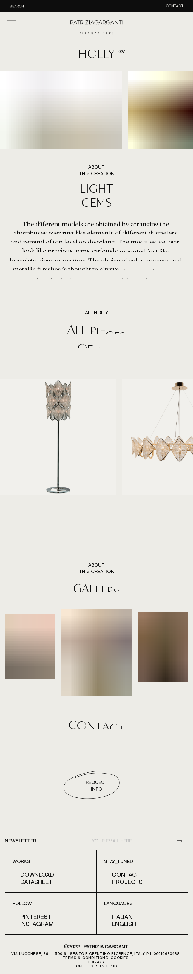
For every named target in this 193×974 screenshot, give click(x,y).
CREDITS (85, 966)
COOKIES (120, 958)
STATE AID (106, 966)
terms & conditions (86, 958)
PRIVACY (96, 962)
